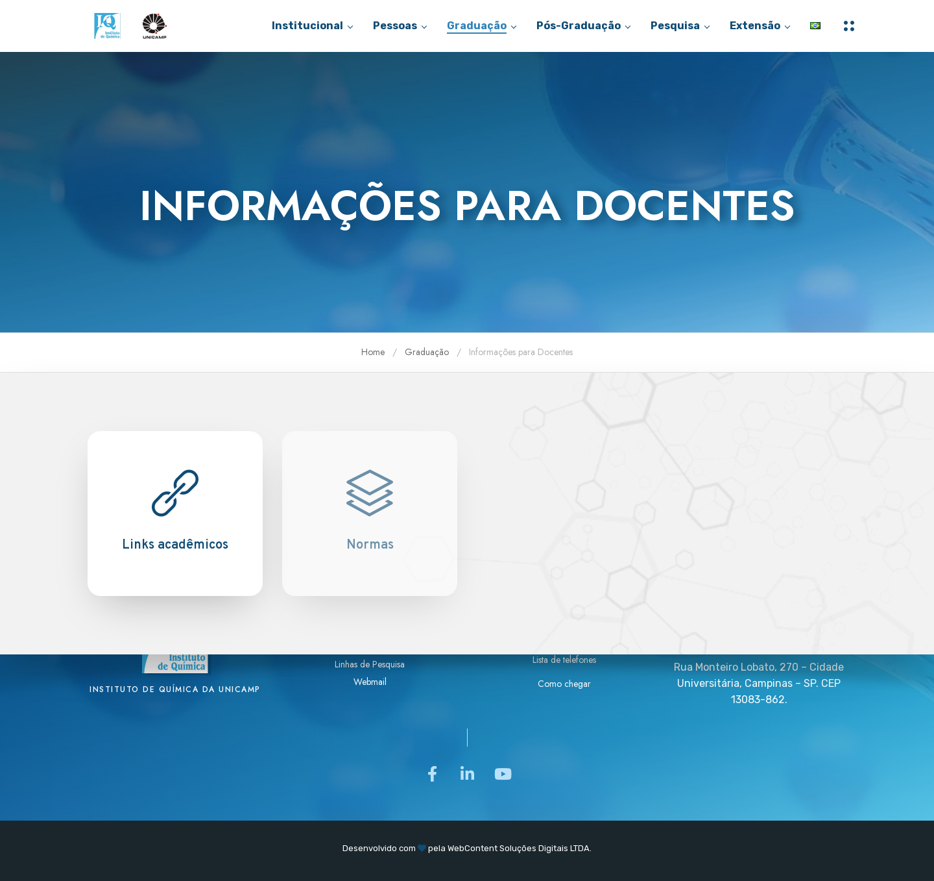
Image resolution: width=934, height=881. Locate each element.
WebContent (472, 848)
